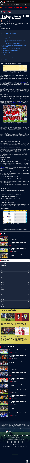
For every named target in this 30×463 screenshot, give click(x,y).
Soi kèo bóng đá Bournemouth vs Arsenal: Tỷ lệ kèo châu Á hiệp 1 (16, 38)
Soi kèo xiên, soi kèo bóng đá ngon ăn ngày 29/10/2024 (17, 243)
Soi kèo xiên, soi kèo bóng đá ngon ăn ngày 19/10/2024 (17, 390)
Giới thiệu (4, 435)
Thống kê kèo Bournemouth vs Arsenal (10, 54)
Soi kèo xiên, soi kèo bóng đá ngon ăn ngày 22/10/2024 (17, 367)
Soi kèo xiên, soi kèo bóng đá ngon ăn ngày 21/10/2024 (17, 379)
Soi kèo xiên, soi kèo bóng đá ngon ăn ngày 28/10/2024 (17, 249)
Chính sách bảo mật (15, 437)
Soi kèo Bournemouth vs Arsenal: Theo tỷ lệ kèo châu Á (13, 35)
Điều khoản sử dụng (24, 435)
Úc (1, 287)
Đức (2, 267)
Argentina (3, 289)
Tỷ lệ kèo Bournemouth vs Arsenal (9, 33)
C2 (1, 277)
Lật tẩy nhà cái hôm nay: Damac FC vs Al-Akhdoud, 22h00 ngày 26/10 (21, 339)
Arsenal (24, 229)
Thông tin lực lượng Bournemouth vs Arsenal (11, 48)
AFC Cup (2, 282)
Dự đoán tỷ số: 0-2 (6, 52)
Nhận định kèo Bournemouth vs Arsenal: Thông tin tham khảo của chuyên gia (14, 46)
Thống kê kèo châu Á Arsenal (10, 57)
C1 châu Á (3, 284)
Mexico (2, 294)
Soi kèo (8, 4)
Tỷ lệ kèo (24, 4)
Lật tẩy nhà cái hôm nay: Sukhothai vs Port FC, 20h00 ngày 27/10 (7, 339)
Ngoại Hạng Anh (4, 263)
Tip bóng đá (18, 4)
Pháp (2, 272)
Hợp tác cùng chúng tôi (13, 435)
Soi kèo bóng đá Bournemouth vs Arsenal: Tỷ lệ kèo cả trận (15, 41)
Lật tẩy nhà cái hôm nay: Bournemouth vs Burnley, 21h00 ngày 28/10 (21, 325)
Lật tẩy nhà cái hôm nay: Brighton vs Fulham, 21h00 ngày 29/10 (7, 325)
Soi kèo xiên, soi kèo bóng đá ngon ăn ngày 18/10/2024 (17, 396)
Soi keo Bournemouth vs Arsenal (9, 229)
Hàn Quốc (3, 301)
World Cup (3, 306)
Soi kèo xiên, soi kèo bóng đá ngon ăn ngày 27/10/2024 (17, 255)
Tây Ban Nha (3, 265)
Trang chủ (3, 4)
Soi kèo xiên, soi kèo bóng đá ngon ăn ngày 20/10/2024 (17, 385)
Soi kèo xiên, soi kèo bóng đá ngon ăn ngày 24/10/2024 (17, 362)
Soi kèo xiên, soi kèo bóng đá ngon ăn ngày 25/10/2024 (17, 356)
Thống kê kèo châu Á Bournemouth (11, 56)
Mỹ (1, 296)
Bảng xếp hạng (5, 59)
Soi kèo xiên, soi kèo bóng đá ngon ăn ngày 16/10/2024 (17, 408)
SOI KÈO (9, 11)
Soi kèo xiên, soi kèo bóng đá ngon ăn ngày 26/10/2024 (17, 350)
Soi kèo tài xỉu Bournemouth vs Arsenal (12, 43)
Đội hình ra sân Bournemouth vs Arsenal (10, 50)
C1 (1, 275)
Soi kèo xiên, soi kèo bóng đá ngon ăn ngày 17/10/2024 (17, 402)
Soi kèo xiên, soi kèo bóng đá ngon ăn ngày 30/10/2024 (17, 237)
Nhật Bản (3, 304)
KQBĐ (29, 4)
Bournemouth (19, 229)
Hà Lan (2, 299)
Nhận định (13, 4)
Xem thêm (27, 310)
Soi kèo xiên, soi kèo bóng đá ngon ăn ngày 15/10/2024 (17, 413)
